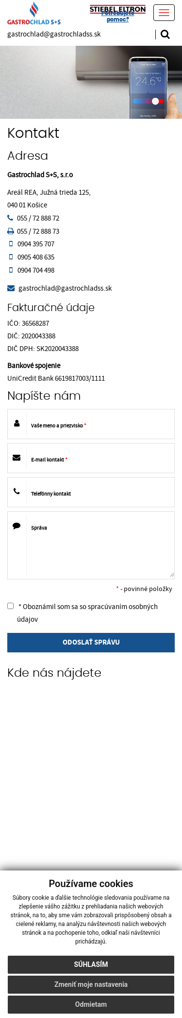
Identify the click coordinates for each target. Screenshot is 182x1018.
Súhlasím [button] (91, 964)
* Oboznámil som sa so (82, 613)
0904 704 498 (35, 270)
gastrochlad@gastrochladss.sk (53, 34)
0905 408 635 (35, 257)
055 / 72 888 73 (38, 231)
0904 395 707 (35, 244)
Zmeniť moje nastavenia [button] (91, 984)
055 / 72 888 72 (38, 218)
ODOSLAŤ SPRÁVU (91, 642)
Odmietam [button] (91, 1004)
